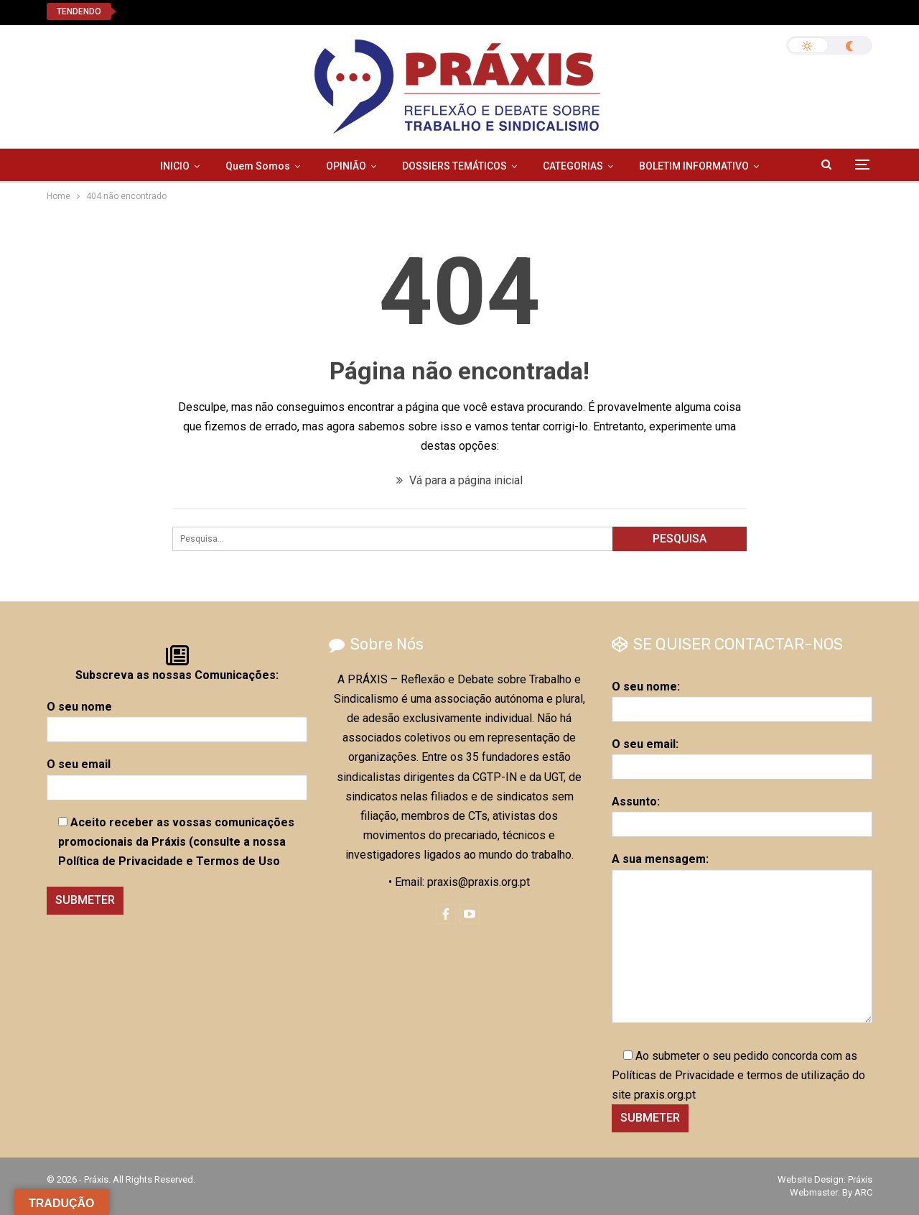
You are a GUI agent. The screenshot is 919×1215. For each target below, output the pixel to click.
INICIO (175, 166)
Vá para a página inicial (459, 480)
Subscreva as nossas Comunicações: (177, 675)
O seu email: (742, 755)
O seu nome (177, 718)
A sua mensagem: (742, 937)
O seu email (177, 775)
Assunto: (742, 813)
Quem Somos (257, 166)
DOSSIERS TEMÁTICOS (454, 166)
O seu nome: (742, 698)
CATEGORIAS (573, 166)
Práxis (860, 1179)
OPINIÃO (346, 166)
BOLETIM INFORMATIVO (694, 166)
